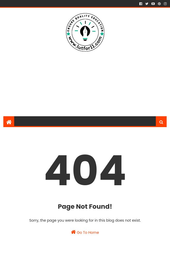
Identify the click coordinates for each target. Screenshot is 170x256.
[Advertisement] (86, 73)
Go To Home (85, 232)
